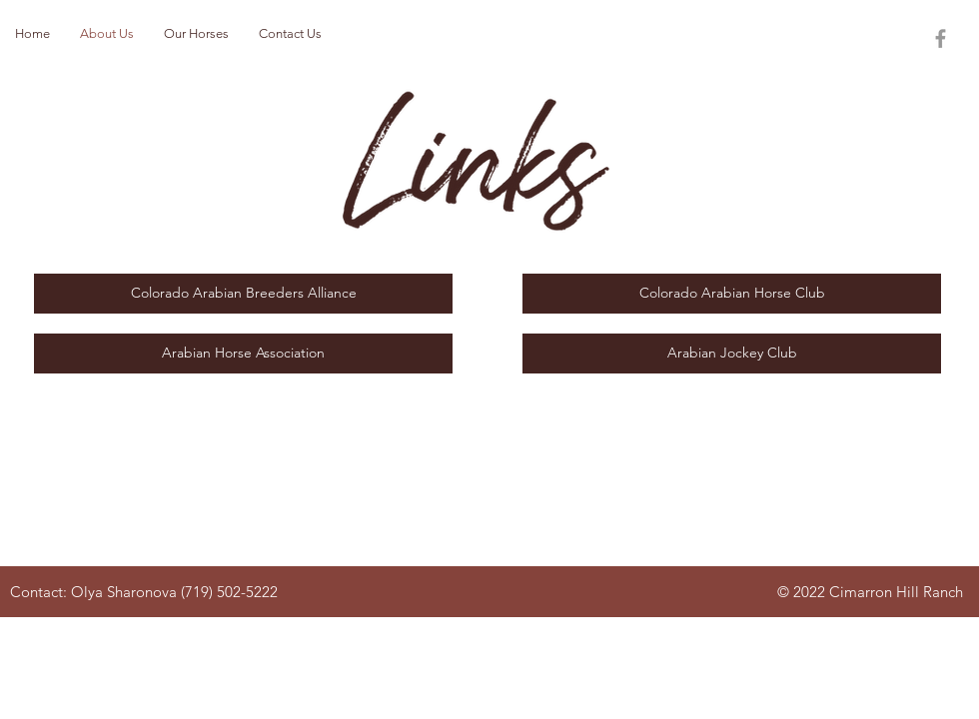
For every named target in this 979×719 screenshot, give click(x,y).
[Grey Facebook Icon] (940, 38)
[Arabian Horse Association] (243, 353)
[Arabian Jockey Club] (731, 353)
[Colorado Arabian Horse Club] (731, 294)
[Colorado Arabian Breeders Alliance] (243, 294)
